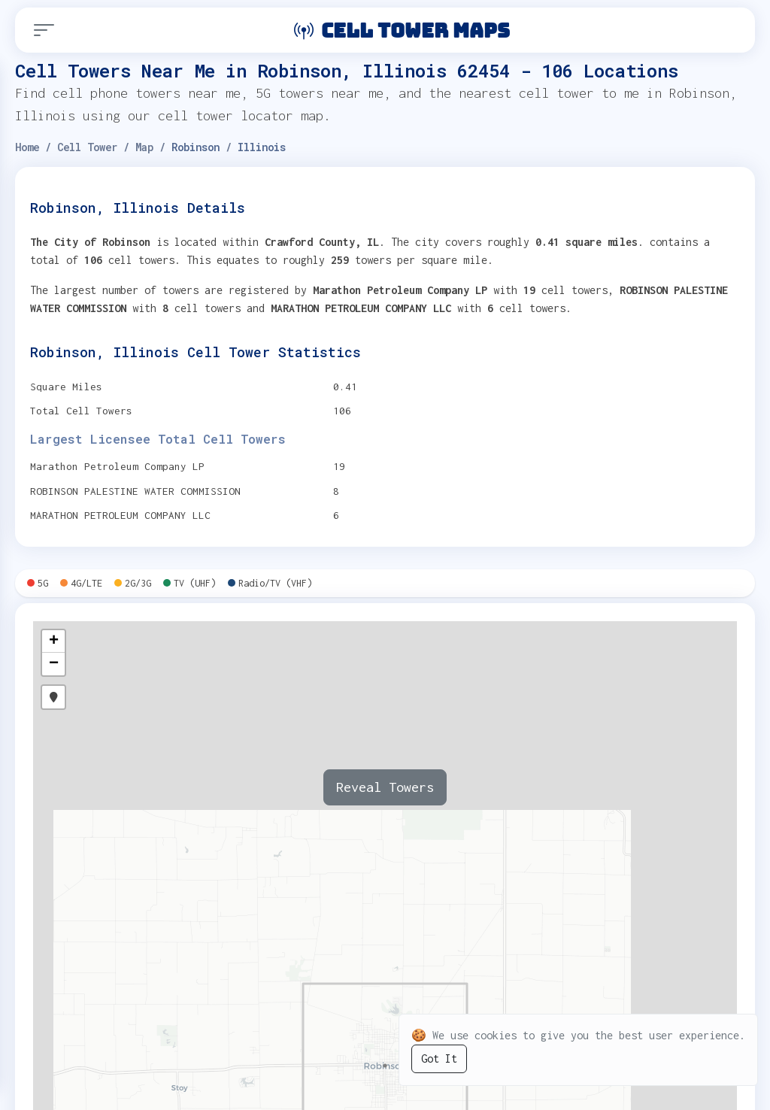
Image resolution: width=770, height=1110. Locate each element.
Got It (439, 1058)
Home (27, 147)
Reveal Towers (385, 787)
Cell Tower (87, 147)
